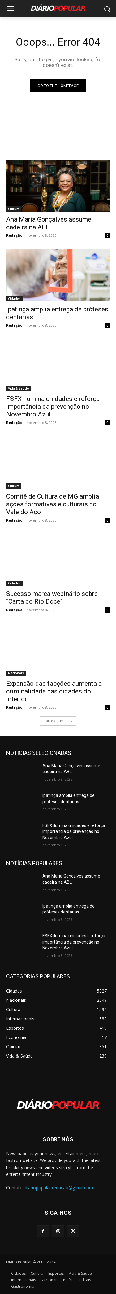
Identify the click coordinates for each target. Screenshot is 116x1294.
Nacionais (16, 673)
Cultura (13, 209)
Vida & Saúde (18, 388)
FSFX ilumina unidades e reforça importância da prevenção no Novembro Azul (53, 406)
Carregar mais (58, 721)
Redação (14, 235)
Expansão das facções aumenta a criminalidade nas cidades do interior (54, 691)
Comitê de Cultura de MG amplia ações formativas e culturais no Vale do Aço (52, 504)
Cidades (14, 299)
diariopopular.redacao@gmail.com (59, 1188)
